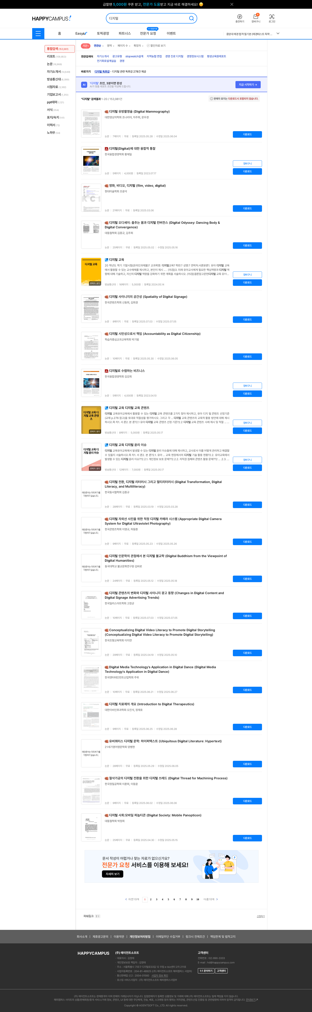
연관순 (97, 45)
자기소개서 (103, 56)
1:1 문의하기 (206, 971)
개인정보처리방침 (140, 936)
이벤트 (171, 33)
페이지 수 (123, 45)
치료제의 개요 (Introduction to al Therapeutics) (151, 704)
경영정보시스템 (195, 56)
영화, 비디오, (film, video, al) (137, 186)
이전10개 (132, 899)
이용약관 (119, 936)
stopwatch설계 (134, 56)
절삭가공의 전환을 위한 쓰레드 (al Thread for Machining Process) (168, 778)
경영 (122, 61)
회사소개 (82, 936)
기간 (85, 45)
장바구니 (247, 163)
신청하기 (261, 916)
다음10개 (211, 899)
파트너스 (125, 33)
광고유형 (117, 56)
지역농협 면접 (154, 56)
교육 (116, 260)
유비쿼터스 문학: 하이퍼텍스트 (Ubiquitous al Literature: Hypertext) (165, 741)
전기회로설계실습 (106, 61)
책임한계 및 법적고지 (222, 936)
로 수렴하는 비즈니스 (127, 371)
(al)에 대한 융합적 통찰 (132, 149)
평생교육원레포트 (216, 56)
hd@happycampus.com (221, 962)
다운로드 (247, 134)
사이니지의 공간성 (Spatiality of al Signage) (148, 297)
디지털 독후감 (102, 71)
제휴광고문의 (100, 936)
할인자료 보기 (156, 45)
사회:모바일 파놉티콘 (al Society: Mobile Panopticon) (155, 815)
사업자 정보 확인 (160, 975)
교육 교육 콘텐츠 (129, 408)
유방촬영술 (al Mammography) (139, 112)
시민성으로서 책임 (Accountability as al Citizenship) (155, 334)
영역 (109, 45)
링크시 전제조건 (195, 936)
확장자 (137, 45)
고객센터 (221, 971)
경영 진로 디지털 (174, 56)
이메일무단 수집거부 (168, 936)
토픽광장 (103, 33)
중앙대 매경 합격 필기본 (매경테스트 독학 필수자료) (249, 34)
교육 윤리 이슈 (128, 445)
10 (198, 899)
